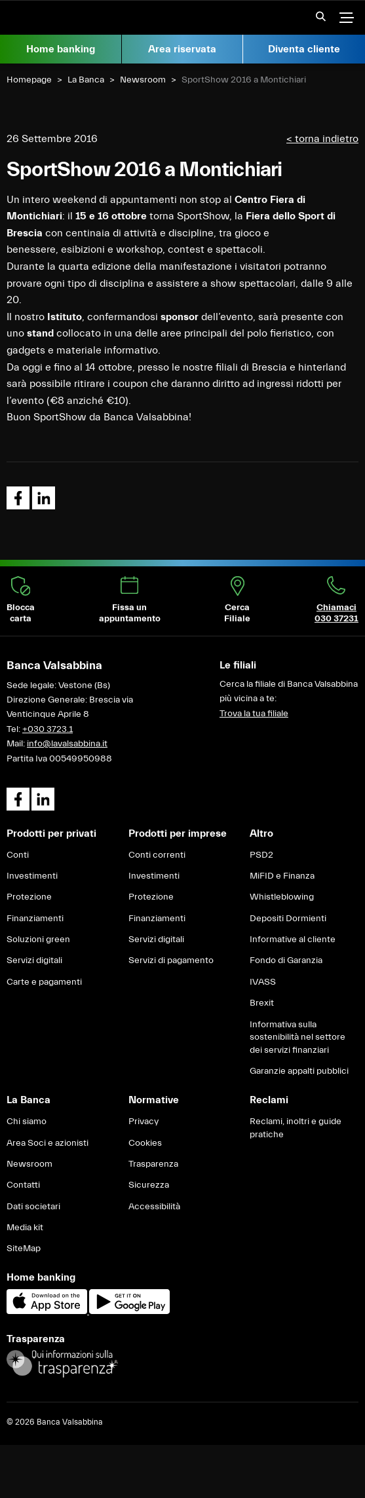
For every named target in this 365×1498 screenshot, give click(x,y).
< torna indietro (322, 139)
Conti (18, 855)
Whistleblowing (282, 897)
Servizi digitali (34, 960)
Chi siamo (27, 1121)
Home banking (60, 49)
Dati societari (33, 1206)
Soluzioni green (38, 939)
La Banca (85, 80)
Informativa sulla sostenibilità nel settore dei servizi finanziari (297, 1037)
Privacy (143, 1121)
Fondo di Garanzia (286, 960)
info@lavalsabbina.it (67, 744)
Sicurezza (148, 1185)
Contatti (23, 1185)
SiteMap (24, 1248)
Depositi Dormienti (288, 918)
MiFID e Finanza (282, 876)
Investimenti (32, 876)
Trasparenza (153, 1164)
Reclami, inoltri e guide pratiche (295, 1128)
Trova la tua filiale (254, 713)
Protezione (29, 897)
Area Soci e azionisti (47, 1143)
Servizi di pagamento (171, 960)
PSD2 (261, 855)
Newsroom (143, 80)
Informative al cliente (293, 939)
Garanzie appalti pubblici (299, 1071)
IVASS (263, 982)
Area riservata (182, 49)
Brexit (262, 1003)
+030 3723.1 (47, 729)
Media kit (25, 1227)
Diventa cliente (304, 49)
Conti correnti (156, 855)
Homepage (29, 80)
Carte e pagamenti (44, 982)
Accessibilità (154, 1206)
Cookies (145, 1143)
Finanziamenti (35, 918)
